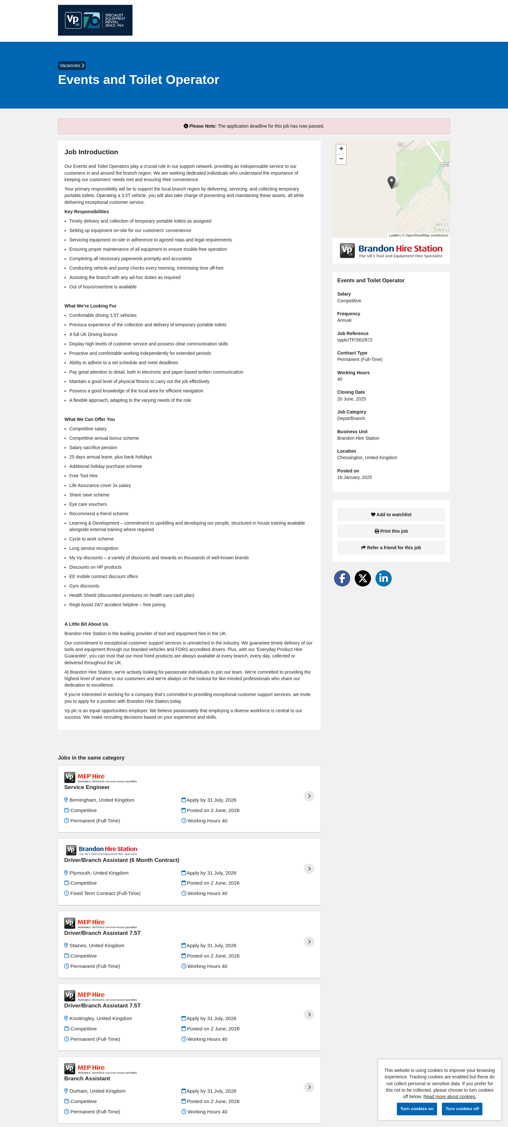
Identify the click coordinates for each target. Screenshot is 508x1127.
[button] (391, 182)
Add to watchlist (391, 514)
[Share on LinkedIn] (383, 578)
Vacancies (72, 65)
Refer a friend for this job (391, 547)
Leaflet (394, 235)
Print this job (391, 531)
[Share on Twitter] (363, 578)
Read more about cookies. (449, 1096)
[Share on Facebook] (342, 578)
